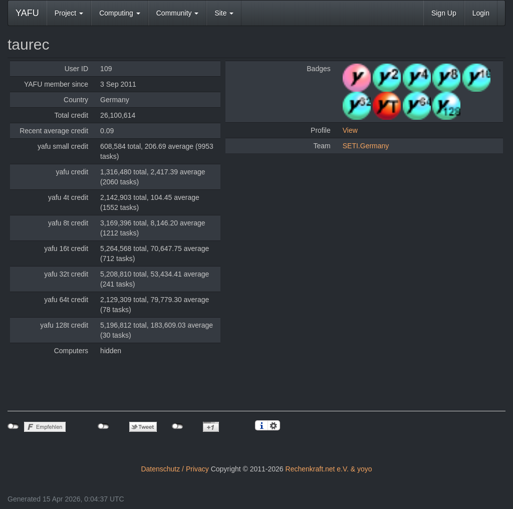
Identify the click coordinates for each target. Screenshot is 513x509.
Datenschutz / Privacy (174, 469)
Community (177, 13)
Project (69, 13)
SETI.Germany (366, 146)
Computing (119, 13)
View (350, 130)
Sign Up (443, 13)
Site (223, 13)
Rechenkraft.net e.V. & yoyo (329, 469)
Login (480, 13)
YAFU (27, 13)
